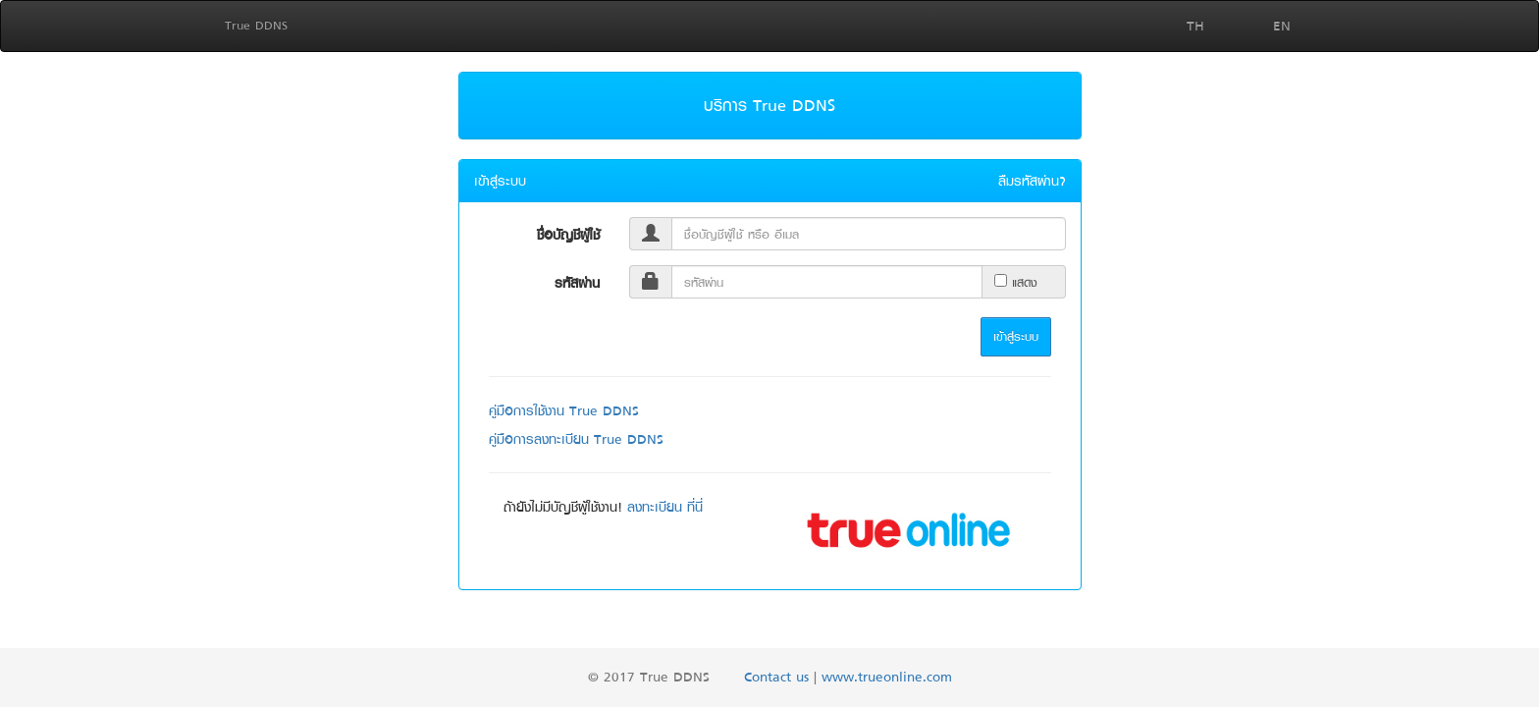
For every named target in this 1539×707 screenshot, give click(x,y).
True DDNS (256, 25)
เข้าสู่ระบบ (1015, 336)
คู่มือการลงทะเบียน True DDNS (576, 438)
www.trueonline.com (887, 676)
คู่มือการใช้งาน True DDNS (564, 410)
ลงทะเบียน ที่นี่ (665, 506)
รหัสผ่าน (577, 282)
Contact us (776, 676)
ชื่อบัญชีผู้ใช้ (568, 234)
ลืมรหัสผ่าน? (1032, 180)
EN (1282, 25)
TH (1195, 25)
